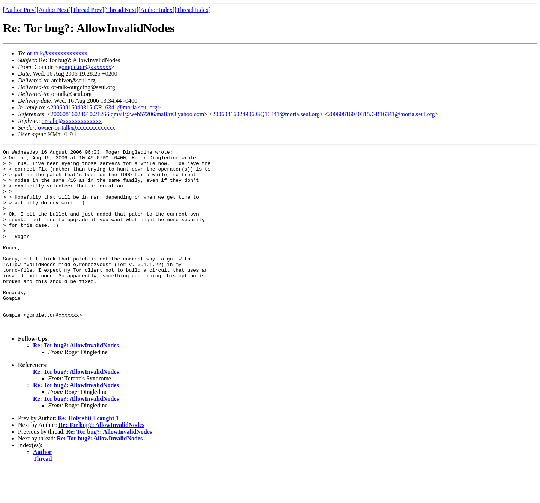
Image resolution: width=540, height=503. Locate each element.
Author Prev (19, 10)
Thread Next (121, 10)
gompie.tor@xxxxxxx (84, 67)
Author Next (54, 10)
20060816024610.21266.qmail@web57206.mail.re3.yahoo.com (127, 114)
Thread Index (193, 10)
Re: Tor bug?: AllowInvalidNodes (76, 380)
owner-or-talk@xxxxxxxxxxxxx (76, 127)
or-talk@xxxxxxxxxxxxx (57, 53)
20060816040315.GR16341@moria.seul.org (103, 107)
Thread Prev (87, 10)
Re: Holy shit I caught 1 (88, 453)
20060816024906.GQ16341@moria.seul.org (266, 114)
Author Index (156, 10)
